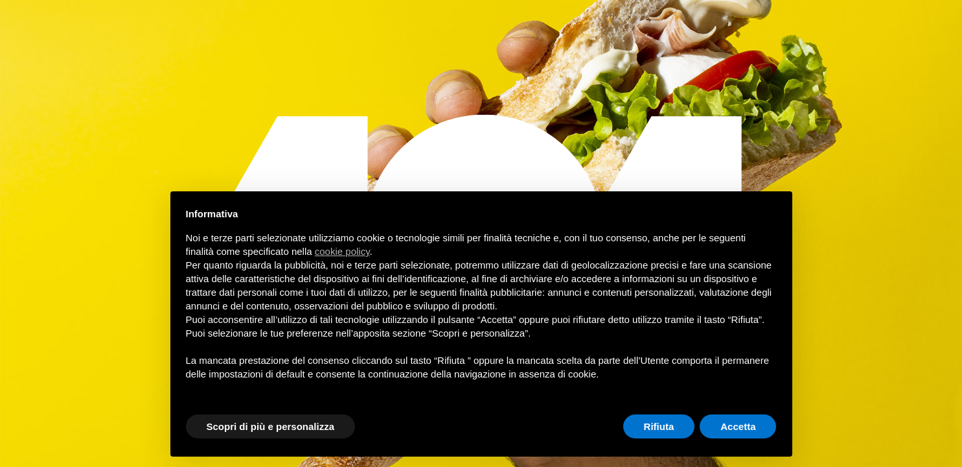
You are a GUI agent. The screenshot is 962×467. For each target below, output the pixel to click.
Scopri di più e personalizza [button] (271, 426)
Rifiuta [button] (659, 426)
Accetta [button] (737, 426)
